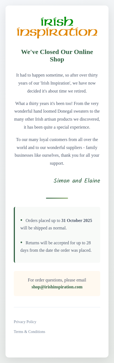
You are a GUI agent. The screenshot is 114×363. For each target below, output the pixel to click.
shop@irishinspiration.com (56, 287)
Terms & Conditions (29, 332)
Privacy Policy (25, 322)
